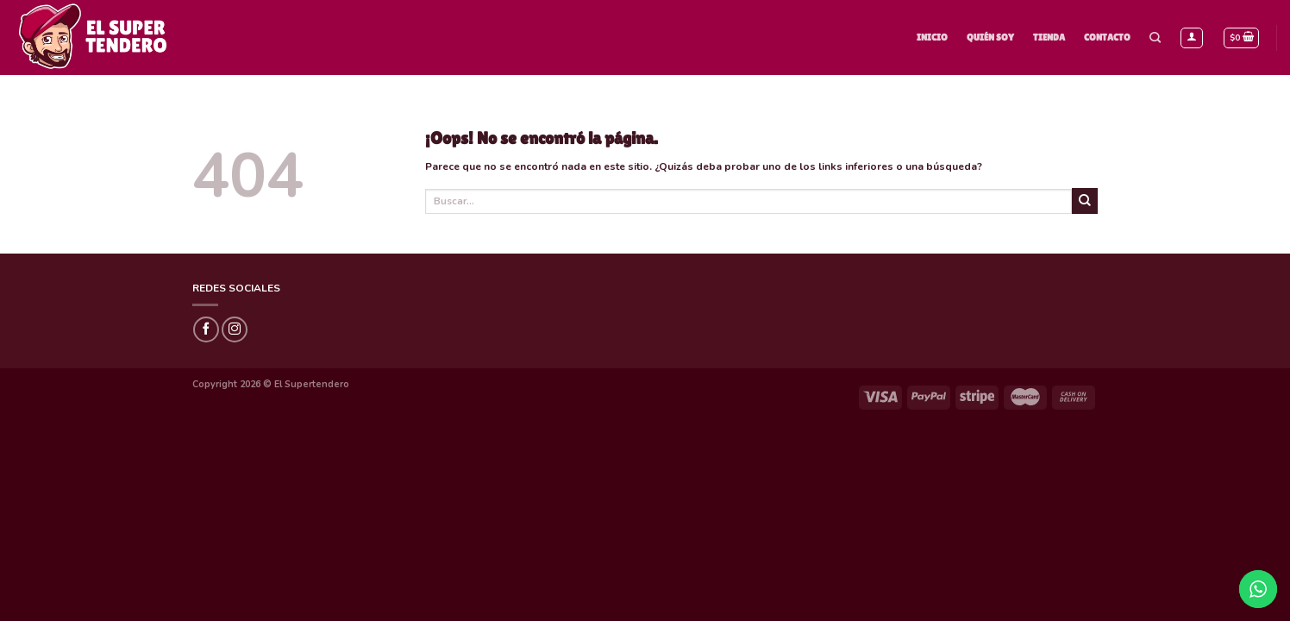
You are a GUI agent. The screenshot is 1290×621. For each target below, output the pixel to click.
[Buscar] (1155, 37)
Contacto (1107, 37)
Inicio (932, 37)
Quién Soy (990, 37)
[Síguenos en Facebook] (206, 329)
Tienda (1049, 37)
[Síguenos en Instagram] (234, 329)
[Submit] (1085, 201)
